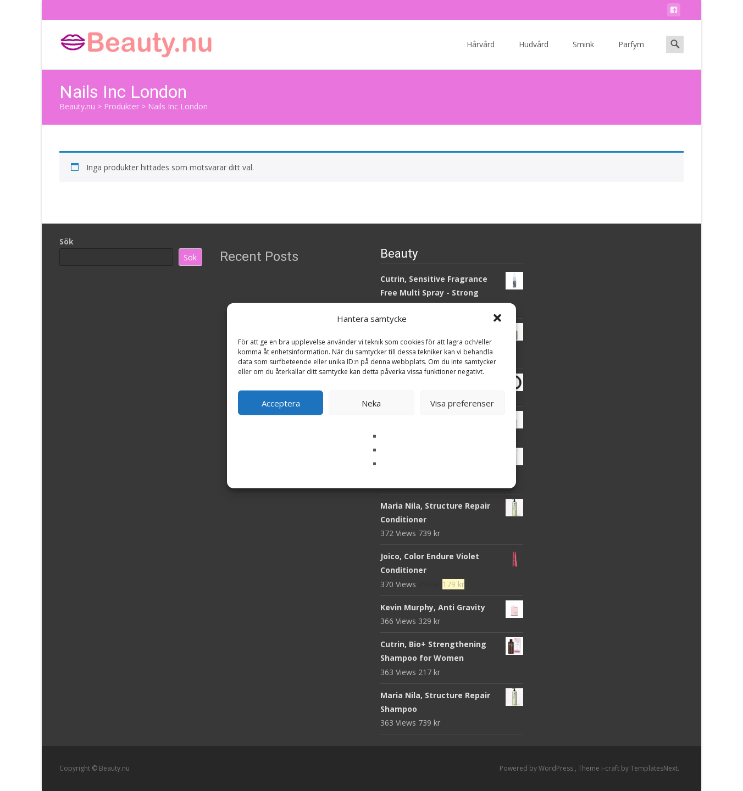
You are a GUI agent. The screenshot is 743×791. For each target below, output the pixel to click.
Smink (583, 54)
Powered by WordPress (537, 768)
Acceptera (281, 402)
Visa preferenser (462, 402)
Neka (371, 402)
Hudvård (533, 54)
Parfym (631, 54)
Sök (66, 241)
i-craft (611, 768)
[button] (498, 318)
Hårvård (481, 54)
